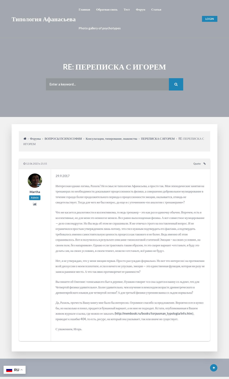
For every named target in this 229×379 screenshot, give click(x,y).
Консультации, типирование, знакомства (111, 139)
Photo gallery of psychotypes (100, 28)
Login (209, 19)
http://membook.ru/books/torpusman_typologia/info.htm (153, 314)
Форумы (35, 139)
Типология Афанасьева (44, 19)
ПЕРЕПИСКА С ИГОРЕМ (158, 139)
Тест (127, 9)
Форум (140, 9)
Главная (84, 9)
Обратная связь (107, 9)
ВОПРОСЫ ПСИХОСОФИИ (63, 139)
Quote (197, 164)
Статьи (156, 9)
